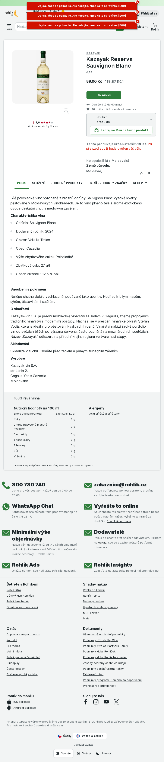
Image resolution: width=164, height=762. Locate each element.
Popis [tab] (21, 183)
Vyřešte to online (116, 506)
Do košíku (104, 95)
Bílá (105, 161)
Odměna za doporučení (22, 607)
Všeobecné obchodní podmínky (104, 634)
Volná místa (14, 651)
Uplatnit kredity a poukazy (100, 607)
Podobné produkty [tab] (67, 183)
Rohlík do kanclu (94, 590)
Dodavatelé (109, 532)
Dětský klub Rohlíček (20, 595)
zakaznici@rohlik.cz (120, 484)
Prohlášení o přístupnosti (99, 685)
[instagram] (95, 701)
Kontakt (12, 640)
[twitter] (116, 701)
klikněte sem (55, 725)
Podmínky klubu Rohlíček (99, 651)
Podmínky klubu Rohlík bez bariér (105, 657)
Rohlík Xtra (14, 590)
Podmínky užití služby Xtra (100, 640)
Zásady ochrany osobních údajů (104, 663)
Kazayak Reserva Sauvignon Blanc (109, 62)
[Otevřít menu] (9, 26)
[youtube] (106, 701)
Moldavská (120, 161)
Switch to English (89, 735)
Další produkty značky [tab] (108, 183)
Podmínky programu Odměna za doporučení (112, 680)
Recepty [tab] (140, 183)
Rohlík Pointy (91, 595)
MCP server (91, 613)
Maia (86, 618)
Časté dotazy (16, 668)
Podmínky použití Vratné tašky (103, 668)
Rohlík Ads (26, 565)
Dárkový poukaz (93, 601)
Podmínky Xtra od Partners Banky (105, 646)
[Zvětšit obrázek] (67, 111)
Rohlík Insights (113, 565)
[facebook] (85, 701)
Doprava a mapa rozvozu (23, 634)
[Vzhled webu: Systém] (63, 753)
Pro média (13, 646)
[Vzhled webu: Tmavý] (103, 753)
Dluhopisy (13, 663)
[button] (146, 13)
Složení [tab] (38, 183)
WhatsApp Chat (33, 506)
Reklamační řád (93, 674)
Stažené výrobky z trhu (22, 674)
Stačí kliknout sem (119, 521)
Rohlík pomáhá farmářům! (23, 657)
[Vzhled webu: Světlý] (83, 753)
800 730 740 (28, 484)
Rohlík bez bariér (18, 601)
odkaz (102, 542)
